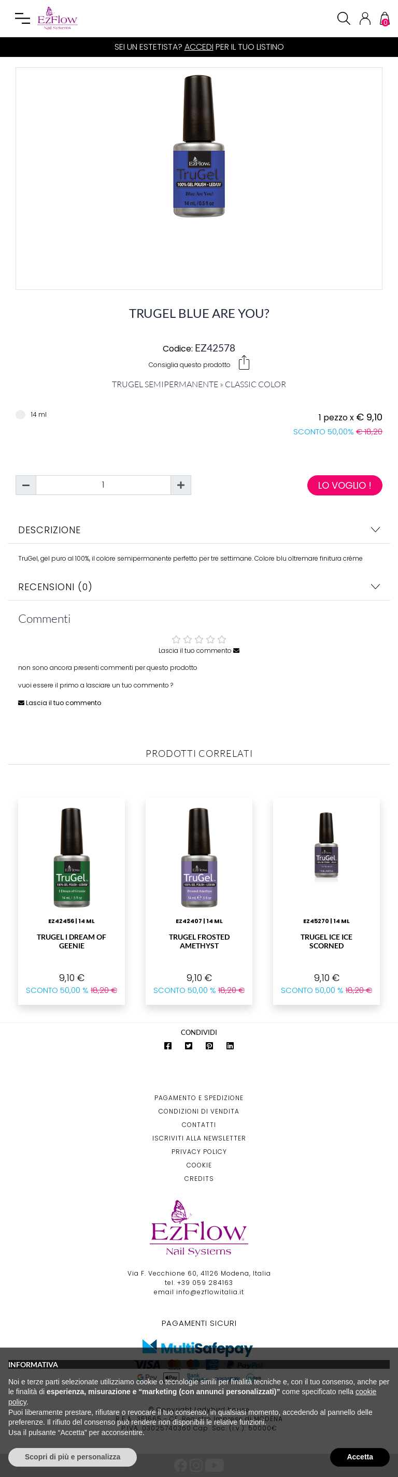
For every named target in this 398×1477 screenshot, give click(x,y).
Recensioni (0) (199, 586)
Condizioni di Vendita (199, 1111)
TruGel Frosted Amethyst (199, 941)
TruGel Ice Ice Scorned (326, 941)
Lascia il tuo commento (199, 650)
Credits (199, 1178)
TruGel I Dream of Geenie (71, 941)
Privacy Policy (199, 1151)
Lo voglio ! (345, 485)
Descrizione (199, 529)
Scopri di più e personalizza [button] (72, 1457)
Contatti (199, 1124)
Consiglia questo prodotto (199, 362)
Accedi (199, 47)
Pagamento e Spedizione (199, 1097)
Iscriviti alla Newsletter (199, 1138)
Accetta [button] (360, 1457)
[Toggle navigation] (22, 18)
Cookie (199, 1165)
